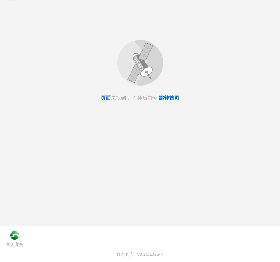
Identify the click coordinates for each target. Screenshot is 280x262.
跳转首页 (169, 98)
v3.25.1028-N (150, 254)
